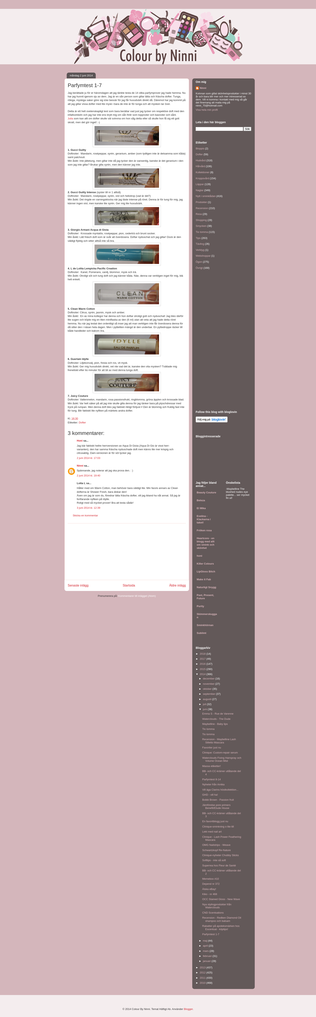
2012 (203, 972)
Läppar (200, 184)
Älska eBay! (209, 889)
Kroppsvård (202, 178)
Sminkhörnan (205, 625)
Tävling (200, 243)
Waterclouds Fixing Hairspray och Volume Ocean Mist (221, 759)
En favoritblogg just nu (215, 821)
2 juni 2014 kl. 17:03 (88, 458)
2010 (203, 982)
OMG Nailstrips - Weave (216, 844)
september (209, 693)
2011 (203, 977)
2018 (203, 653)
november (209, 683)
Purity (200, 606)
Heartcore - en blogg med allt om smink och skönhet (205, 543)
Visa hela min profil (207, 109)
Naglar (199, 190)
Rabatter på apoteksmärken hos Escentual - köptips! (220, 927)
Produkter (201, 202)
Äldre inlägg (177, 585)
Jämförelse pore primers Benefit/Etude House (216, 806)
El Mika (201, 508)
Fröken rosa (204, 530)
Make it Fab (204, 579)
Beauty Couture (206, 492)
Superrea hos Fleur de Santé (219, 865)
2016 (203, 663)
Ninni (80, 465)
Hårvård (200, 166)
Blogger (188, 1009)
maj (205, 940)
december (209, 678)
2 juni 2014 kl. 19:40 (88, 475)
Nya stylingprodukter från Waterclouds (216, 906)
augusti (207, 699)
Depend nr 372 (210, 883)
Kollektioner (202, 172)
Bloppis (200, 148)
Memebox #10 (210, 878)
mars (206, 950)
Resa (199, 214)
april (206, 945)
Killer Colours (205, 563)
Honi (80, 440)
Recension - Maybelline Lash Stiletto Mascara (219, 741)
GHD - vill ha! (210, 794)
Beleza (201, 500)
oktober (207, 688)
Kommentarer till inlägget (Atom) (137, 595)
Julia (70, 118)
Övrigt (199, 267)
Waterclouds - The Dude (216, 718)
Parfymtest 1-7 (210, 934)
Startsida (129, 585)
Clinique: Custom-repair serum (220, 752)
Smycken (201, 225)
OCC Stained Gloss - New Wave (221, 899)
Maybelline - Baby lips (215, 723)
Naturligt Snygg (206, 587)
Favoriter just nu (211, 747)
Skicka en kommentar (85, 515)
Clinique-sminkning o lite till (218, 826)
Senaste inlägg (78, 585)
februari (208, 956)
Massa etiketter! (211, 766)
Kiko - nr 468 (209, 894)
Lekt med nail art (211, 831)
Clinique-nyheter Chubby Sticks (220, 855)
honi (199, 555)
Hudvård (201, 160)
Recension (202, 208)
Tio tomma (202, 231)
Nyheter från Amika (213, 784)
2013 (203, 967)
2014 (203, 674)
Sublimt (201, 633)
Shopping (201, 220)
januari (207, 961)
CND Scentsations (212, 912)
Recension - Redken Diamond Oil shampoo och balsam (221, 919)
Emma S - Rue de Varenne (217, 713)
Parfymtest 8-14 (211, 779)
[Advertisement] (127, 551)
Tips (198, 238)
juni (205, 709)
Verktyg (200, 249)
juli (205, 704)
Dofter (82, 422)
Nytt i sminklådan (206, 196)
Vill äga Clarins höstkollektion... (220, 789)
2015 (203, 669)
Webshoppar (203, 255)
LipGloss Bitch (206, 571)
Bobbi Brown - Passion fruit (218, 799)
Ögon (199, 261)
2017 (203, 658)
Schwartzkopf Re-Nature (216, 850)
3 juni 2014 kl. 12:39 (88, 507)
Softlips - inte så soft (214, 860)
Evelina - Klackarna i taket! (204, 519)
